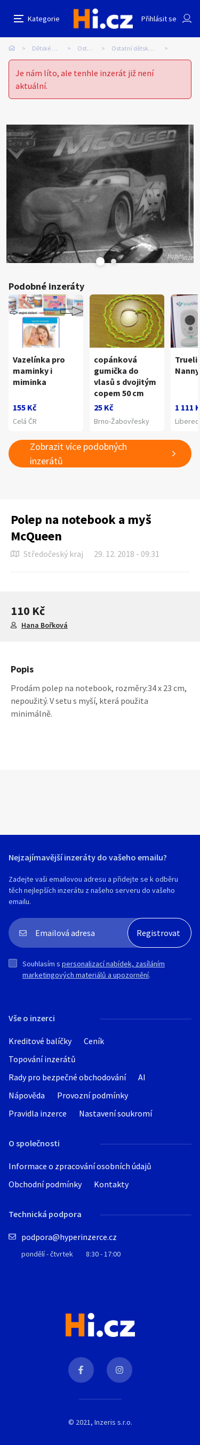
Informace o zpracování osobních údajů (80, 1166)
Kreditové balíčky (40, 1041)
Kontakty (111, 1184)
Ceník (94, 1041)
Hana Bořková (44, 625)
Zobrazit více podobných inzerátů (78, 453)
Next (113, 261)
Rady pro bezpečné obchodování (67, 1077)
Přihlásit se (159, 18)
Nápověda (27, 1095)
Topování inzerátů (42, 1059)
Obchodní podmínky (45, 1184)
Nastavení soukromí (115, 1113)
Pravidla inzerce (38, 1113)
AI (142, 1077)
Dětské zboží (49, 48)
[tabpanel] (100, 194)
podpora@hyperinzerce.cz (69, 1236)
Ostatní (87, 48)
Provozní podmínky (92, 1095)
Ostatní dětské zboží (138, 48)
